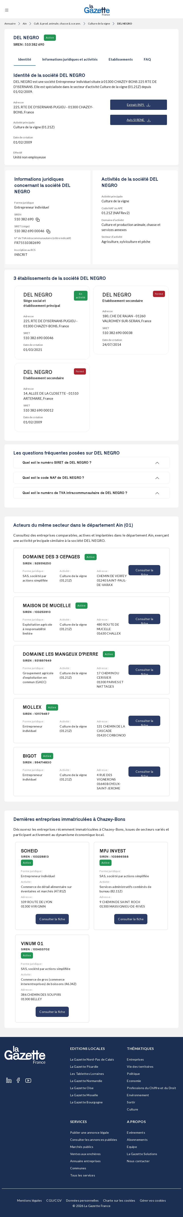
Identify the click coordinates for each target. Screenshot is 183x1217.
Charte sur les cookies (119, 1200)
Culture (132, 1109)
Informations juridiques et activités (70, 59)
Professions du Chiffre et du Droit (151, 1088)
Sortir (131, 1102)
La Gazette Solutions (142, 1154)
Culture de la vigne (99, 23)
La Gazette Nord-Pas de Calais (92, 1059)
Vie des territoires (140, 1066)
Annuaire (10, 23)
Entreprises (135, 1059)
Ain (25, 23)
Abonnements (137, 1139)
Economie (134, 1081)
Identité (24, 59)
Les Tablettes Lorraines (87, 1074)
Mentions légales (29, 1200)
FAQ (147, 59)
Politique (133, 1074)
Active (50, 37)
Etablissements (121, 59)
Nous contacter (138, 1161)
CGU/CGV (54, 1200)
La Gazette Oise (82, 1088)
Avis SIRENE (139, 120)
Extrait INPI (138, 105)
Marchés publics (82, 1147)
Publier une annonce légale (89, 1132)
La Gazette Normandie (86, 1081)
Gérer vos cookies (153, 1200)
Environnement (138, 1095)
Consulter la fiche (144, 571)
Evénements (136, 1132)
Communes (78, 1168)
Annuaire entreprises (85, 1161)
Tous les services (82, 1175)
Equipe (132, 1147)
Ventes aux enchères (85, 1154)
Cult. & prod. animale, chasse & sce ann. (57, 23)
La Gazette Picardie (84, 1066)
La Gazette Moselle (84, 1095)
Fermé (159, 293)
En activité (80, 295)
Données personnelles (82, 1200)
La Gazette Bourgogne (86, 1102)
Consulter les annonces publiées (93, 1139)
